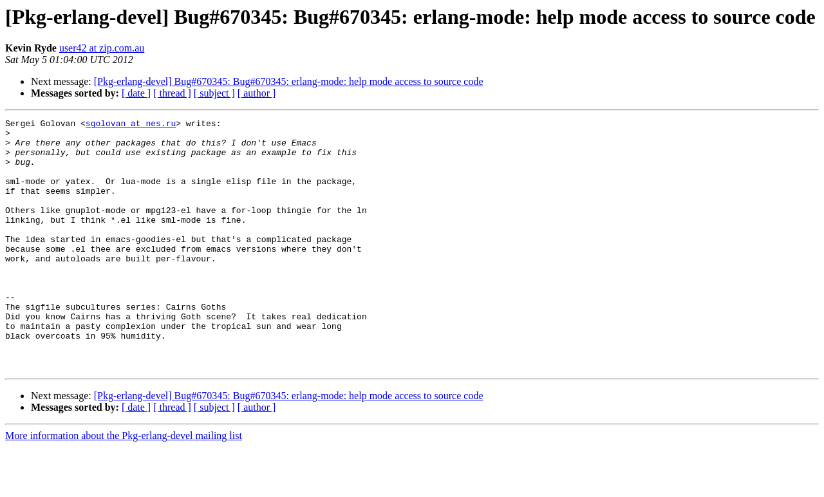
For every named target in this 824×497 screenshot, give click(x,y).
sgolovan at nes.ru (131, 125)
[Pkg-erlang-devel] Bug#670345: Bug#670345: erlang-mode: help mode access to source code (288, 81)
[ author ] (257, 93)
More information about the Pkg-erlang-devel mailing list (123, 485)
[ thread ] (172, 93)
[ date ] (136, 93)
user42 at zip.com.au (101, 47)
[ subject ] (214, 93)
